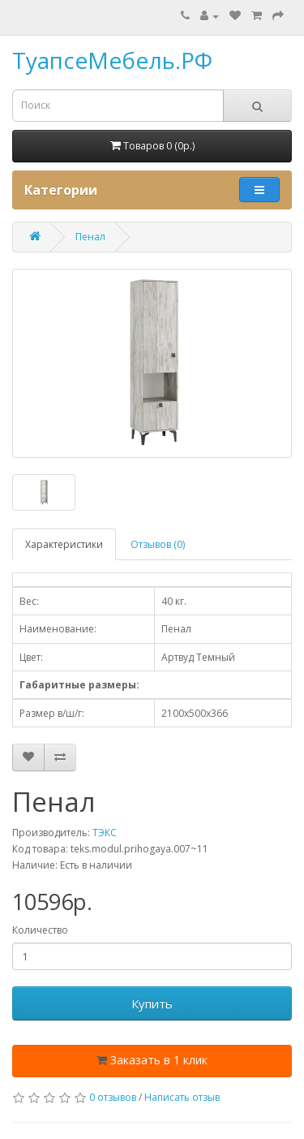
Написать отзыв (182, 1097)
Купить (152, 1003)
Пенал (90, 237)
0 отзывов (112, 1097)
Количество (40, 930)
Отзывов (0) (158, 544)
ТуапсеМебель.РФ (112, 60)
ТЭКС (104, 832)
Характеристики (64, 544)
